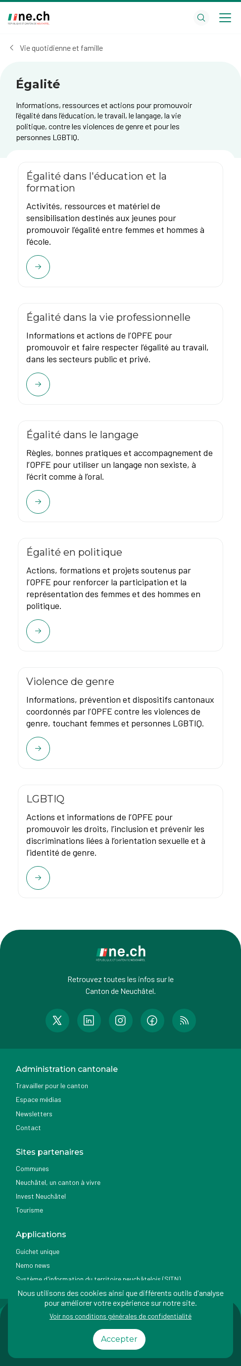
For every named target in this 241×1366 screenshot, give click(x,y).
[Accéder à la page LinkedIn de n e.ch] (89, 1020)
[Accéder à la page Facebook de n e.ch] (152, 1020)
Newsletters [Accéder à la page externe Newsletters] (34, 1113)
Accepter (119, 1339)
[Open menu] (225, 18)
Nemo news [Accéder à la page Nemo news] (33, 1265)
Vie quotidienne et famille (61, 47)
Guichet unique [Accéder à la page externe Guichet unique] (37, 1251)
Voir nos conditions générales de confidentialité (120, 1316)
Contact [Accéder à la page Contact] (28, 1127)
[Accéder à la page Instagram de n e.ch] (121, 1020)
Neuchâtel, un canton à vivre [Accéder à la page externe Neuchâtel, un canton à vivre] (58, 1182)
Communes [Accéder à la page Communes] (32, 1168)
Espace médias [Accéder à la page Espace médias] (38, 1099)
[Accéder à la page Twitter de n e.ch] (57, 1020)
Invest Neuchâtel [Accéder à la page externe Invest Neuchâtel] (41, 1196)
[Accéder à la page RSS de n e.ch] (184, 1020)
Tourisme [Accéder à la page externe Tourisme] (29, 1210)
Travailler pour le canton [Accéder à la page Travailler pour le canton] (52, 1085)
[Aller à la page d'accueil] (28, 18)
